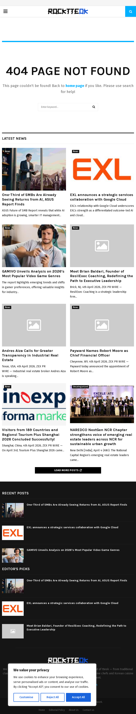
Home (42, 710)
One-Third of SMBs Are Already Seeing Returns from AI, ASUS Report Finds (29, 199)
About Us (74, 710)
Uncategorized (80, 387)
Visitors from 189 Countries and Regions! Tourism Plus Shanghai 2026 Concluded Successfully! (30, 434)
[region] (52, 685)
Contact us (88, 710)
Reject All (52, 697)
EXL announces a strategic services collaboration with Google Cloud (101, 197)
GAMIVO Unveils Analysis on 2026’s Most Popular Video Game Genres (33, 273)
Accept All (78, 697)
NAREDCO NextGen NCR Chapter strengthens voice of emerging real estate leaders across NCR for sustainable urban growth (101, 437)
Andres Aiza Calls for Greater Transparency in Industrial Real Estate (30, 355)
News (7, 151)
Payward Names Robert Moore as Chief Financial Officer (99, 353)
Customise (26, 697)
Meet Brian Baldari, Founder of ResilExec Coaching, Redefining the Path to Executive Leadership (101, 276)
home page (75, 86)
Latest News (14, 138)
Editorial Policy (57, 710)
